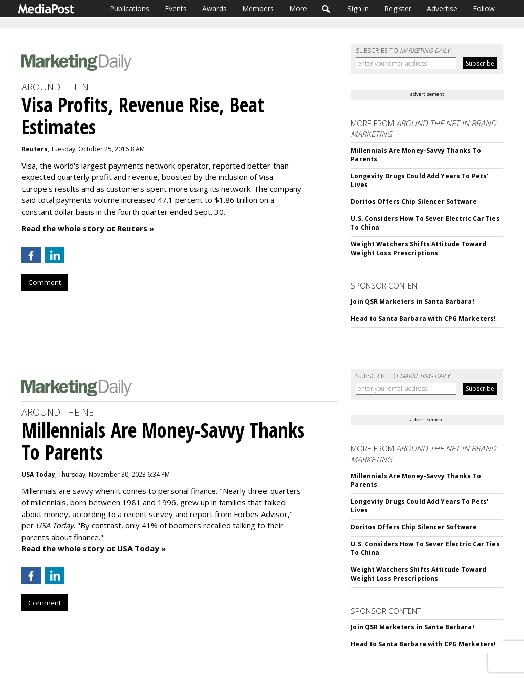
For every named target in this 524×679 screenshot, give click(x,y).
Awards (214, 8)
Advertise (442, 8)
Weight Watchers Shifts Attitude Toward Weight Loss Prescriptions (418, 248)
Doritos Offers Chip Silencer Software (413, 201)
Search (326, 8)
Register (397, 8)
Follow (484, 8)
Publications (129, 8)
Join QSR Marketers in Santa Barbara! (412, 301)
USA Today (38, 474)
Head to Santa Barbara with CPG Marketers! (423, 318)
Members (258, 8)
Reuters (34, 149)
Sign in (358, 8)
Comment (44, 282)
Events (176, 8)
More (298, 8)
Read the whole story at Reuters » (87, 228)
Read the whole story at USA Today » (93, 548)
